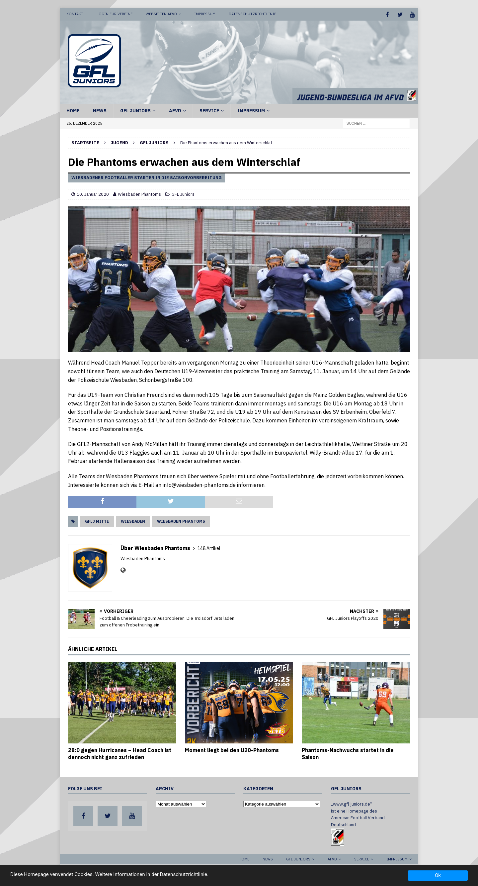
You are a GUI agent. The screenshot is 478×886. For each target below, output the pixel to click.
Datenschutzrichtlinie (252, 14)
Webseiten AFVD (161, 14)
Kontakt (74, 14)
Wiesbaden (133, 520)
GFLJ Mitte (97, 520)
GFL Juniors (135, 110)
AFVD (175, 110)
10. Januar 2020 (93, 193)
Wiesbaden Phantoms (139, 193)
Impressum (204, 14)
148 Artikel (209, 548)
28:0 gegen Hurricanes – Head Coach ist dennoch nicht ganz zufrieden (119, 753)
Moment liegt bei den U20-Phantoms (232, 749)
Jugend (119, 142)
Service (209, 110)
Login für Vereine (114, 14)
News (100, 110)
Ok (438, 875)
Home (72, 110)
